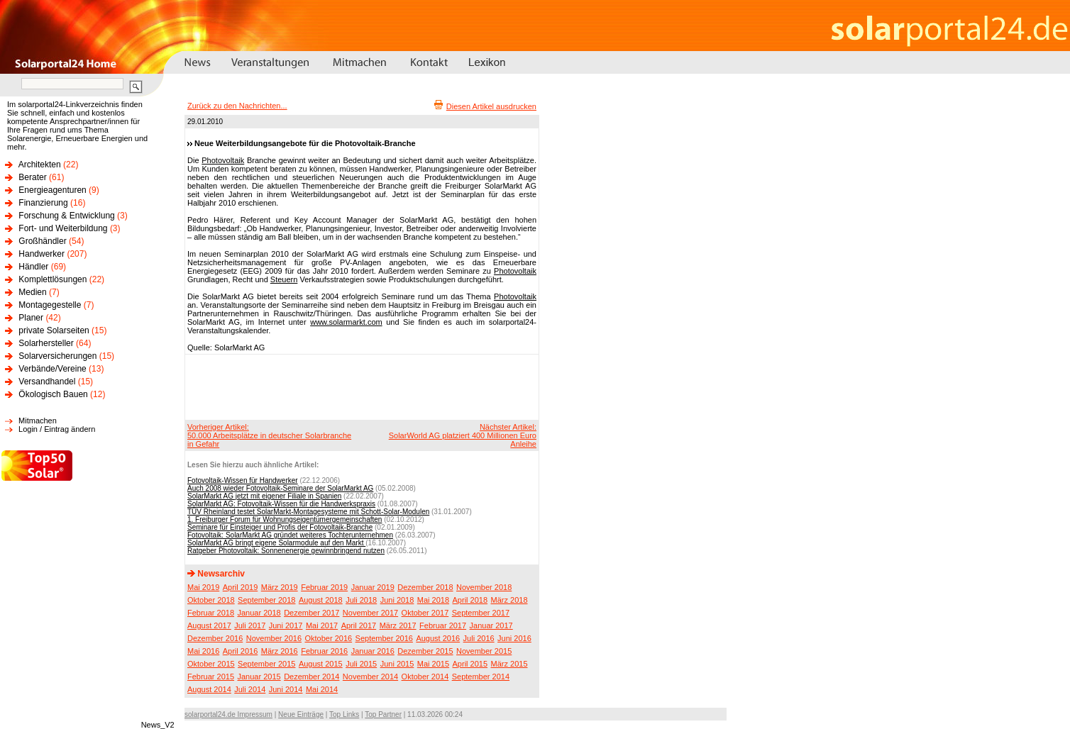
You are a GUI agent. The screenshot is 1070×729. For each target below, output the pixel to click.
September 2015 (266, 664)
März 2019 (279, 587)
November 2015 (484, 651)
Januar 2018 (259, 612)
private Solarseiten (53, 330)
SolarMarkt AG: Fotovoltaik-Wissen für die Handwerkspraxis (281, 504)
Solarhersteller (45, 343)
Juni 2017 (286, 625)
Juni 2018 (397, 600)
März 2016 (279, 651)
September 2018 (266, 600)
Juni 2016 (514, 638)
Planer (30, 318)
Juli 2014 (249, 689)
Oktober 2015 (211, 664)
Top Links (344, 714)
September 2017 (480, 612)
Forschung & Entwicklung (66, 216)
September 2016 (384, 638)
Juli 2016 (479, 638)
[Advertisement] (360, 386)
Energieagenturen (52, 190)
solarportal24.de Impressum (228, 714)
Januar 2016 (373, 651)
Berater (32, 177)
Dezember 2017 (311, 612)
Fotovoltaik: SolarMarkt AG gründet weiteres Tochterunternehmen (290, 535)
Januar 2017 (491, 625)
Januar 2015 (259, 676)
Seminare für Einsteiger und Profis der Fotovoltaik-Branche (280, 527)
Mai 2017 (322, 625)
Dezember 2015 (425, 651)
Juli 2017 (249, 625)
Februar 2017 (442, 625)
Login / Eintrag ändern (56, 429)
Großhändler (42, 241)
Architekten (39, 164)
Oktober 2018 (211, 600)
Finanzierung (42, 203)
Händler (33, 267)
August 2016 (438, 638)
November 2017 (370, 612)
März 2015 (509, 664)
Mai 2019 (203, 587)
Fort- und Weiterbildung (62, 228)
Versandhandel (46, 381)
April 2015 (470, 664)
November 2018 (484, 587)
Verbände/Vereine (52, 369)
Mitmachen (37, 420)
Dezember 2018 (425, 587)
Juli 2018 (361, 600)
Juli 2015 (361, 664)
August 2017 (209, 625)
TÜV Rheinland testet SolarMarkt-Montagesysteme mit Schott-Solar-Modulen (308, 512)
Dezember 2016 (215, 638)
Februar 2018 (210, 612)
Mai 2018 (433, 600)
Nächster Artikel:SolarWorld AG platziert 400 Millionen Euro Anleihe (462, 435)
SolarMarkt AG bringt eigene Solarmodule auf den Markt (276, 543)
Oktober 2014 (425, 676)
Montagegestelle (49, 305)
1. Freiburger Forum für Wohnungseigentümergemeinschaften (284, 519)
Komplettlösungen (52, 279)
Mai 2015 (433, 664)
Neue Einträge (301, 714)
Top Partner (383, 714)
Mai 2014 (322, 689)
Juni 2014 (286, 689)
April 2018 (470, 600)
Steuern (284, 279)
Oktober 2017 (425, 612)
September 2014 (480, 676)
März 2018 (509, 600)
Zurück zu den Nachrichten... (237, 105)
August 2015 (321, 664)
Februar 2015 (210, 676)
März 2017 (398, 625)
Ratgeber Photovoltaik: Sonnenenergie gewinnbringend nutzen (286, 551)
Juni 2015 (397, 664)
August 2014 (209, 689)
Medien (32, 292)
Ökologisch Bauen (52, 394)
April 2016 (240, 651)
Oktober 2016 (328, 638)
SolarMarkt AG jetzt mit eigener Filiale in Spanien (264, 496)
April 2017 (359, 625)
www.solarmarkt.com (346, 322)
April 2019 (240, 587)
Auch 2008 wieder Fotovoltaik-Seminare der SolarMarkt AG (280, 488)
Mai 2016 (203, 651)
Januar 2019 (373, 587)
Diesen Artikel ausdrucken (491, 106)
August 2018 (321, 600)
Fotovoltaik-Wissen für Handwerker (242, 480)
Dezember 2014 (311, 676)
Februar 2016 (324, 651)
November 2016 (274, 638)
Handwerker (41, 254)
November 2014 (370, 676)
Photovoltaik (223, 160)
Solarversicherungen (57, 356)
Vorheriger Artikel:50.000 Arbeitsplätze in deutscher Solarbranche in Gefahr (269, 435)
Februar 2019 (324, 587)
